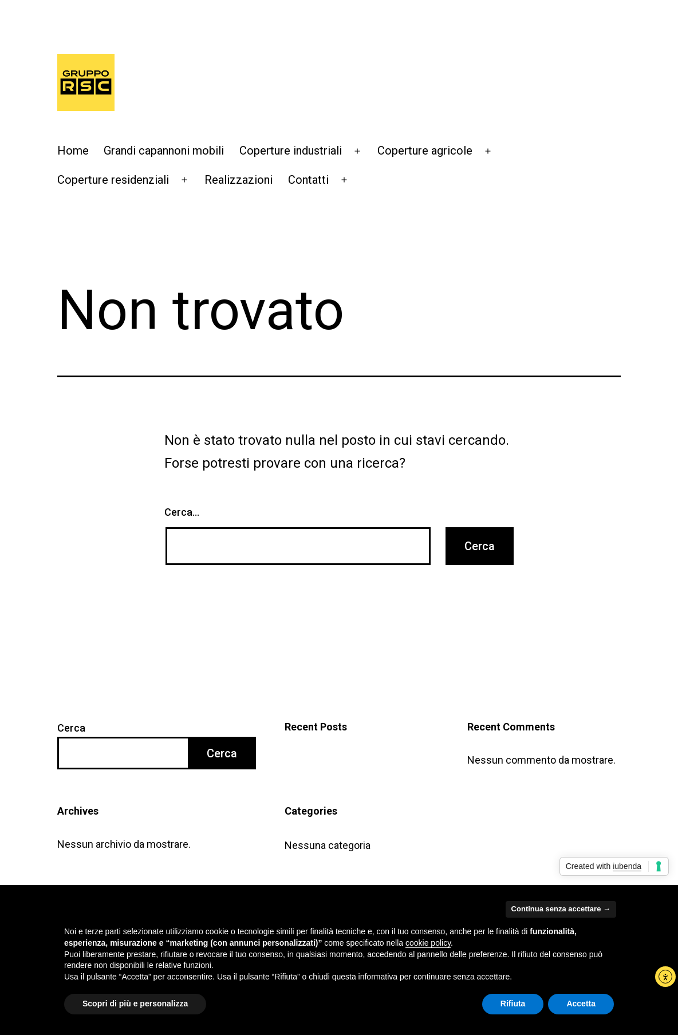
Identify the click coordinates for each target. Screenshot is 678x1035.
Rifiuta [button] (513, 1003)
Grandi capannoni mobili (164, 150)
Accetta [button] (581, 1003)
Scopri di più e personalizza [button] (135, 1003)
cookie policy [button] (428, 942)
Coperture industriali (290, 150)
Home (73, 150)
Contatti (308, 180)
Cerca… (181, 512)
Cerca (71, 728)
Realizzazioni (238, 180)
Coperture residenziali (113, 180)
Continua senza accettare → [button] (560, 908)
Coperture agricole (424, 150)
